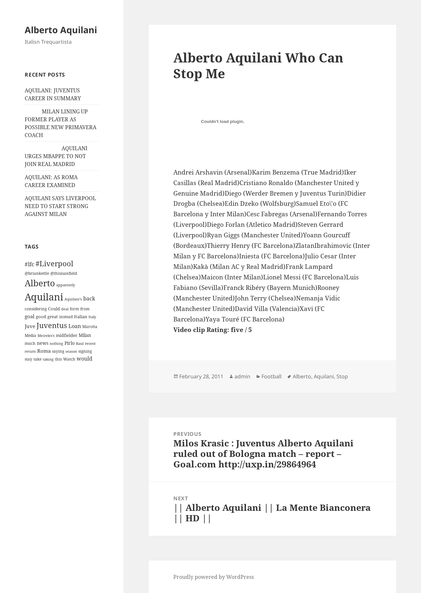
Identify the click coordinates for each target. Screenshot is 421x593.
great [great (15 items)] (52, 317)
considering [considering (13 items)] (36, 309)
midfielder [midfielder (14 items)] (66, 335)
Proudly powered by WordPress (213, 577)
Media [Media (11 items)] (30, 335)
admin (242, 376)
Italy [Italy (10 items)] (92, 316)
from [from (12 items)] (84, 309)
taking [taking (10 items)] (48, 359)
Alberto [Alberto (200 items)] (40, 283)
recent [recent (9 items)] (90, 343)
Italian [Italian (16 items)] (80, 317)
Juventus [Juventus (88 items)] (52, 325)
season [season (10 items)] (71, 351)
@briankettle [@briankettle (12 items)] (37, 273)
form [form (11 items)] (74, 308)
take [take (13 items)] (37, 359)
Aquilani (324, 376)
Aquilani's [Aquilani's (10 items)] (73, 298)
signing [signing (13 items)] (85, 351)
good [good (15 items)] (41, 317)
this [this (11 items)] (58, 359)
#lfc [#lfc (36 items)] (29, 264)
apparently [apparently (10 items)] (65, 284)
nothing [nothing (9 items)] (56, 343)
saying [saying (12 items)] (58, 351)
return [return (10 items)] (30, 351)
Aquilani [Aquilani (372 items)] (44, 296)
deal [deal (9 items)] (64, 309)
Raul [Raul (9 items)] (80, 343)
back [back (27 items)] (89, 298)
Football (271, 376)
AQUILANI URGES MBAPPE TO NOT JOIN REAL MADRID (56, 156)
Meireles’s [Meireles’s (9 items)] (46, 335)
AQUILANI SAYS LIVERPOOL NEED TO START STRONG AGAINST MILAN (60, 206)
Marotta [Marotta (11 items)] (89, 326)
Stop (342, 376)
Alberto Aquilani (61, 30)
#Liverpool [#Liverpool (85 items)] (54, 263)
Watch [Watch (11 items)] (69, 359)
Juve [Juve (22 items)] (30, 326)
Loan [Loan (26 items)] (74, 326)
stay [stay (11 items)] (28, 359)
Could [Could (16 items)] (54, 309)
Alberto (302, 376)
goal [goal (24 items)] (30, 316)
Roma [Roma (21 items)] (44, 350)
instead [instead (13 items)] (66, 317)
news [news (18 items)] (42, 343)
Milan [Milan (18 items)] (85, 335)
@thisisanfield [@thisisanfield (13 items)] (63, 273)
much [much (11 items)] (30, 343)
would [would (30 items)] (84, 358)
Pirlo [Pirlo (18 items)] (69, 343)
